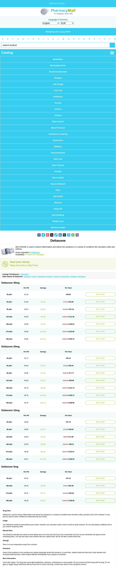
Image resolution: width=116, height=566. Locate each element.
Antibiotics (58, 97)
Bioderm (50, 276)
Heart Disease (58, 165)
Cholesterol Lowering (58, 134)
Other (58, 190)
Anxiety (58, 103)
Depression (58, 140)
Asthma (58, 115)
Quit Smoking (58, 215)
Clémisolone (65, 276)
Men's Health (58, 178)
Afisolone (27, 276)
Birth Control (58, 122)
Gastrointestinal (58, 153)
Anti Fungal (58, 84)
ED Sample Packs (58, 65)
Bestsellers (58, 59)
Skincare (58, 203)
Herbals (58, 171)
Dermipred (81, 276)
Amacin (34, 276)
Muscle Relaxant (58, 184)
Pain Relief (58, 196)
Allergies (58, 78)
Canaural (57, 276)
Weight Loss (58, 221)
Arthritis (58, 109)
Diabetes (58, 146)
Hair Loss (58, 159)
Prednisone (35, 252)
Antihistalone (41, 276)
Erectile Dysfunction (58, 72)
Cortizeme (73, 276)
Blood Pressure (58, 128)
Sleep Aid (58, 209)
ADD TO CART (100, 294)
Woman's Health (58, 227)
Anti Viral (58, 90)
